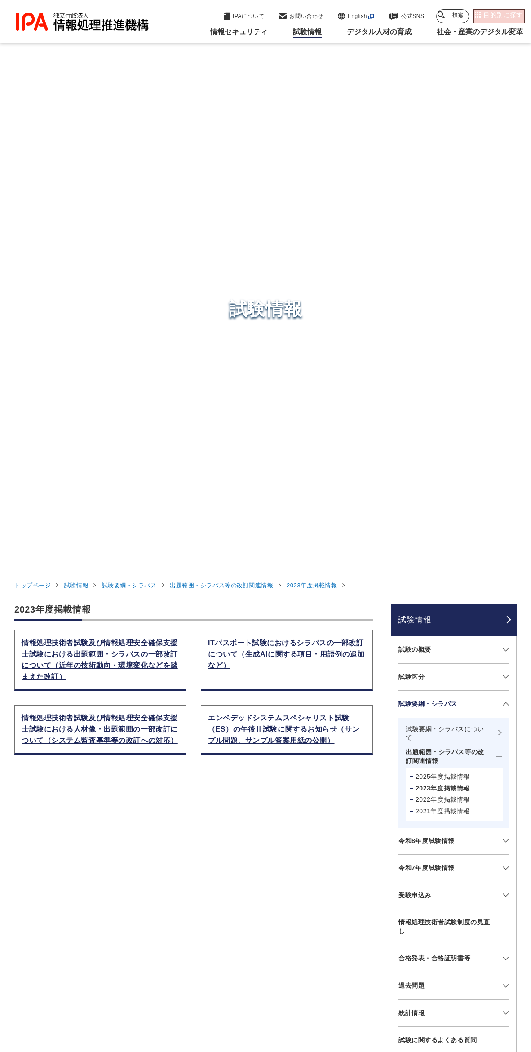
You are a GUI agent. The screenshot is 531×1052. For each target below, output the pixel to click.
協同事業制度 (476, 995)
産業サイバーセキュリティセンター (292, 863)
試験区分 (411, 209)
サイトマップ (245, 1010)
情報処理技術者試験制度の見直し (444, 460)
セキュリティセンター (270, 847)
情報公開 (425, 995)
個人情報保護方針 (167, 995)
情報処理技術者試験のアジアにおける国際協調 (444, 668)
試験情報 (76, 118)
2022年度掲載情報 (443, 333)
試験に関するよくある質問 (437, 573)
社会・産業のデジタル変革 (429, 914)
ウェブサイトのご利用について (77, 995)
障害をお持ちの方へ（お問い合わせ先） (444, 632)
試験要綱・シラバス (129, 118)
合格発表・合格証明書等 (434, 491)
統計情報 (411, 546)
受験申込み (414, 428)
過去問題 (411, 519)
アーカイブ (299, 1010)
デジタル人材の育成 (416, 891)
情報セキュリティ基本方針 (354, 995)
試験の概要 (414, 182)
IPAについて (402, 936)
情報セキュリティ (412, 847)
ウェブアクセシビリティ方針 (254, 995)
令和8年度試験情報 (426, 373)
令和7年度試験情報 (426, 401)
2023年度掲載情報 (312, 118)
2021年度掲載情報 (443, 344)
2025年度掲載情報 (443, 310)
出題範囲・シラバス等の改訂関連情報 (222, 118)
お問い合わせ (418, 600)
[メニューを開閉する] (504, 183)
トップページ (32, 118)
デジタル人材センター (270, 924)
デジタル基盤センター (270, 907)
